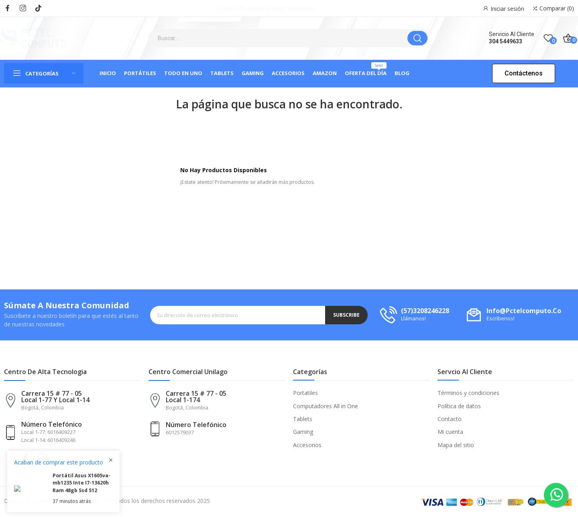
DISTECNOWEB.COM (82, 501)
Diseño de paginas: (28, 501)
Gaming (303, 432)
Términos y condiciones (468, 393)
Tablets (302, 419)
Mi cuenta (450, 432)
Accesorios (307, 445)
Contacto (450, 419)
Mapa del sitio (456, 445)
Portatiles (305, 393)
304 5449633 (505, 41)
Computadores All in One (325, 406)
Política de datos (459, 406)
